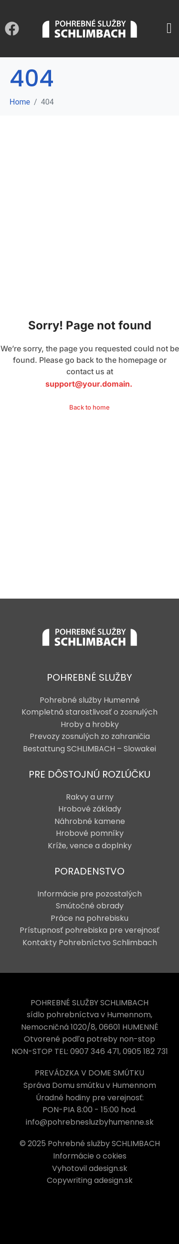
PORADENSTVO (89, 871)
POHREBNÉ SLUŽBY (89, 677)
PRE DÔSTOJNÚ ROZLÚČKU (89, 774)
